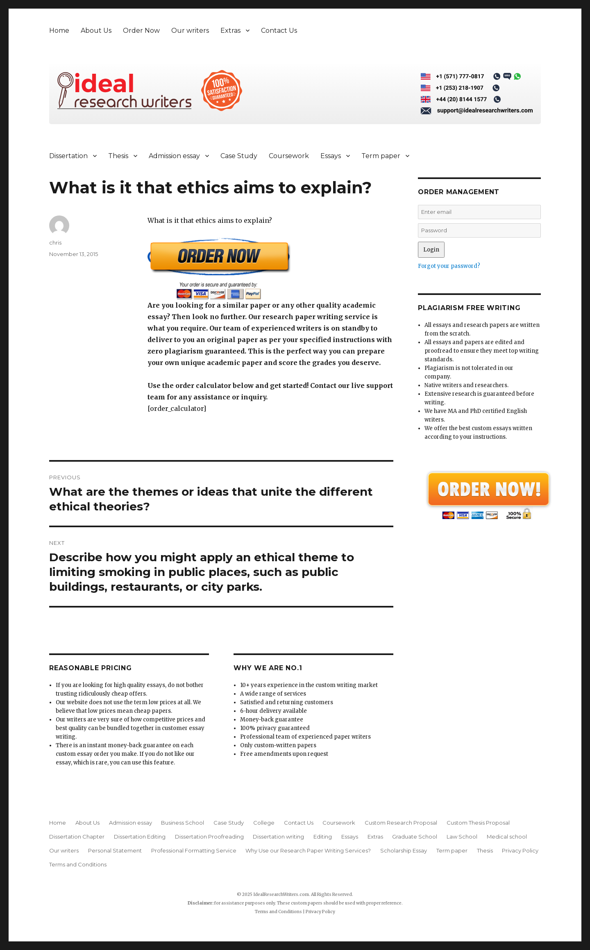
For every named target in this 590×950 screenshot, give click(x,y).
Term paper (380, 156)
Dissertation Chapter (76, 836)
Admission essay (174, 156)
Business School (182, 822)
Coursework (289, 156)
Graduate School (414, 836)
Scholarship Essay (403, 850)
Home (59, 30)
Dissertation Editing (140, 836)
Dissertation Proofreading (209, 836)
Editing (322, 836)
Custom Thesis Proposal (478, 822)
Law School (462, 836)
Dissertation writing (278, 836)
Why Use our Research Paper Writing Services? (308, 850)
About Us (96, 30)
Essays (330, 156)
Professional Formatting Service (193, 850)
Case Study (238, 156)
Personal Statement (115, 850)
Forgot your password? (449, 266)
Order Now (141, 30)
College (264, 822)
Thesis (118, 156)
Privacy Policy (520, 850)
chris (55, 242)
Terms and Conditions (78, 864)
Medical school (507, 836)
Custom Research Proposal (401, 822)
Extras (230, 30)
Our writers (190, 30)
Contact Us (279, 30)
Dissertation (68, 156)
